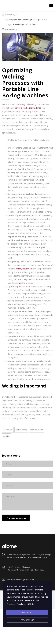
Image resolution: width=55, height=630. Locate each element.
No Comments (9, 29)
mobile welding (36, 430)
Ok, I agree (27, 612)
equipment (7, 430)
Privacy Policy (27, 620)
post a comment (16, 518)
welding (14, 254)
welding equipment (24, 268)
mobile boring (21, 430)
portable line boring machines (28, 108)
